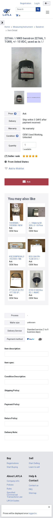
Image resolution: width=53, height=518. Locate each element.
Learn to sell (34, 467)
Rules (9, 489)
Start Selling (34, 463)
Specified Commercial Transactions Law (14, 494)
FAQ (31, 489)
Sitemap (32, 493)
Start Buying (12, 467)
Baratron (40, 27)
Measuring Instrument (23, 27)
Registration (25, 3)
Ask (27, 181)
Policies (10, 485)
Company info (13, 481)
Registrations (13, 463)
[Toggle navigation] (47, 12)
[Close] (49, 507)
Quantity (12, 146)
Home (7, 27)
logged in (33, 513)
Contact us (33, 485)
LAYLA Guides (13, 501)
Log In (37, 3)
